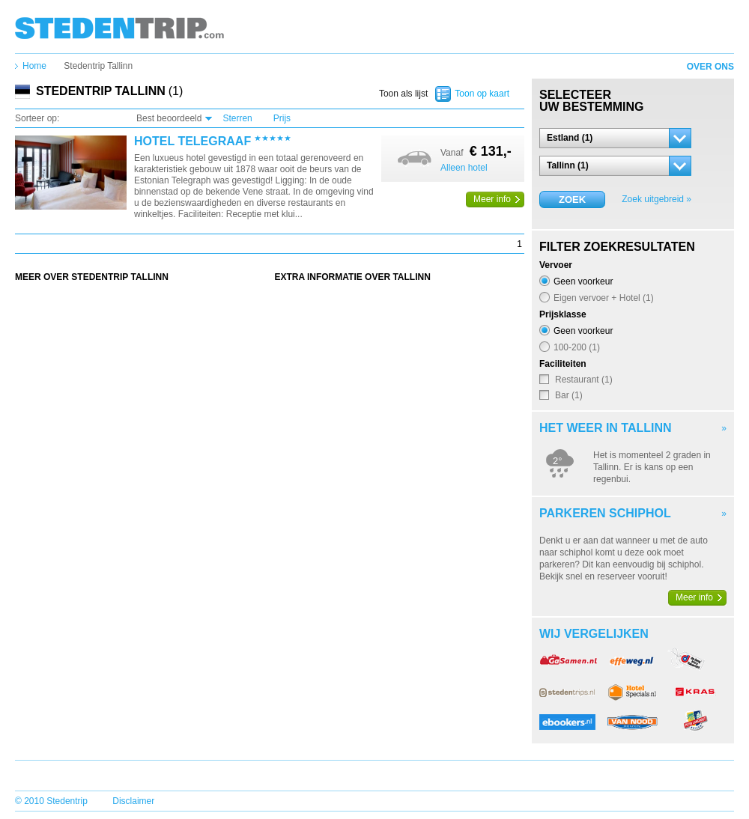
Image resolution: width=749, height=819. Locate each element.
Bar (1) (569, 395)
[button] (615, 138)
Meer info (492, 199)
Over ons (710, 66)
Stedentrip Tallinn (98, 66)
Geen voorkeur (583, 281)
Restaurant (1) (584, 379)
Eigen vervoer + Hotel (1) (604, 297)
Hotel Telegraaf (192, 141)
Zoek (572, 199)
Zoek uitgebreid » (656, 199)
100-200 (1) (577, 347)
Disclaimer (133, 801)
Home (34, 66)
